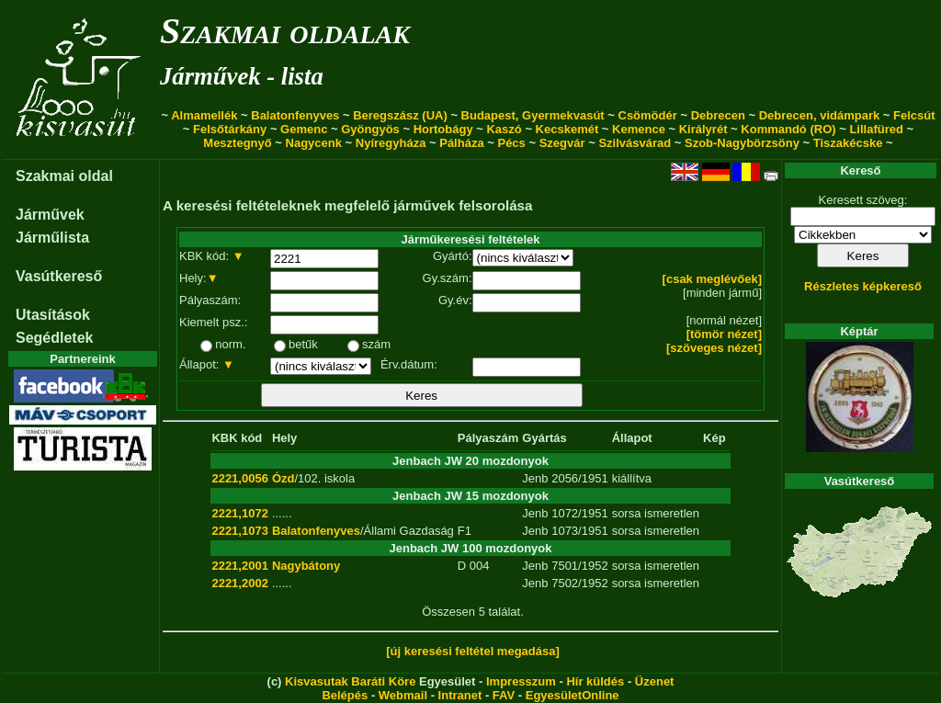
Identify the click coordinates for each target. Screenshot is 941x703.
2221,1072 (239, 513)
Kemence (638, 129)
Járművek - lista (241, 76)
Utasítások (53, 315)
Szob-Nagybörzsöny (742, 143)
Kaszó (503, 129)
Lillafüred (876, 129)
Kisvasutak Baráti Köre (350, 681)
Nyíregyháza (391, 143)
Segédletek (54, 338)
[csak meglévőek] (712, 279)
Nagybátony (306, 566)
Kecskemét (567, 129)
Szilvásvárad (634, 143)
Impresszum (521, 681)
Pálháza (461, 143)
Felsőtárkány (229, 129)
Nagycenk (314, 143)
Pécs (511, 143)
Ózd (283, 478)
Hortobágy (443, 129)
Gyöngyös (370, 129)
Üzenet (655, 681)
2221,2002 (239, 583)
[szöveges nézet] (714, 348)
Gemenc (303, 129)
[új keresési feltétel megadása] (473, 651)
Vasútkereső (59, 276)
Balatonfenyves (295, 115)
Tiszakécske (848, 143)
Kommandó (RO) (788, 129)
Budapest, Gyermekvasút (533, 115)
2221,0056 (239, 478)
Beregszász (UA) (400, 115)
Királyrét (703, 129)
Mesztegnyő (237, 143)
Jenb (535, 478)
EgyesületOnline (572, 695)
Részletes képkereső (863, 286)
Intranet (460, 695)
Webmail (403, 695)
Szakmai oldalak (285, 30)
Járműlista (52, 237)
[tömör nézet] (724, 334)
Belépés (345, 695)
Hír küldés (595, 681)
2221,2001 (239, 566)
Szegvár (562, 143)
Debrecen (718, 115)
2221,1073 (239, 531)
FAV (504, 695)
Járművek (50, 214)
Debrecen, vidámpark (819, 115)
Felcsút (914, 115)
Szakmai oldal (64, 176)
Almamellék (204, 115)
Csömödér (647, 115)
